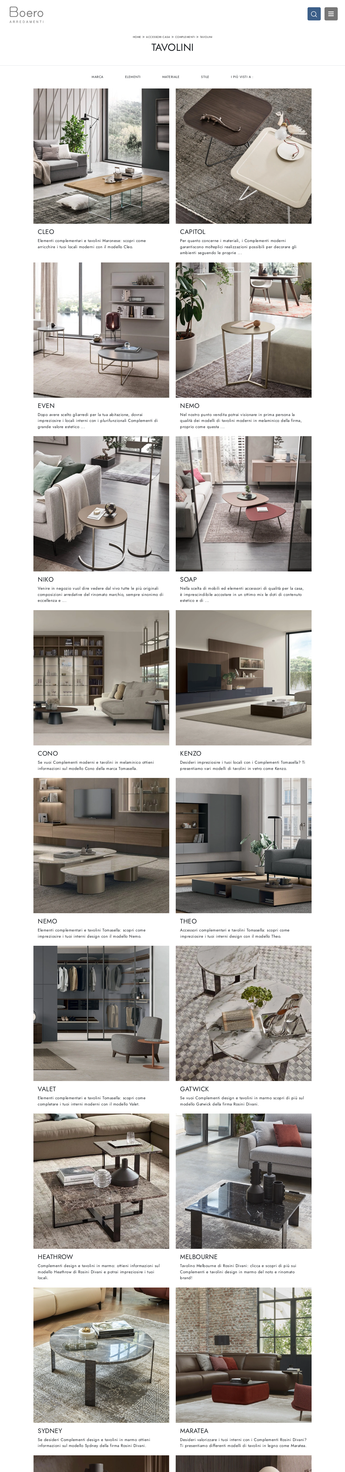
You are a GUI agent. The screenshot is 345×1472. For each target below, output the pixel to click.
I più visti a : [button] (243, 80)
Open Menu (330, 15)
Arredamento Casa (267, 1399)
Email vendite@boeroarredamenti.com (52, 1425)
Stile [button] (205, 80)
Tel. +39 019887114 (38, 1420)
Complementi (185, 39)
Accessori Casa (158, 39)
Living (180, 1410)
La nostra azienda (113, 1399)
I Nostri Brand (110, 1410)
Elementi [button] (132, 80)
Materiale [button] (171, 80)
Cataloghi (106, 1415)
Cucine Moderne (189, 1399)
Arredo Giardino (266, 1415)
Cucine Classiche (189, 1404)
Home (137, 39)
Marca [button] (97, 80)
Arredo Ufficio (264, 1410)
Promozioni (185, 1415)
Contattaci (107, 1420)
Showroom (107, 1404)
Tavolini (206, 39)
